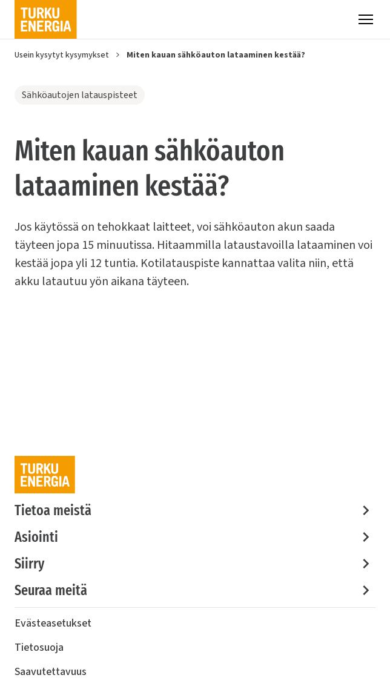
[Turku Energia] (46, 19)
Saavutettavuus (51, 671)
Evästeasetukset (53, 623)
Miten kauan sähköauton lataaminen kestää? (216, 55)
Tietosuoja (39, 647)
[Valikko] (365, 19)
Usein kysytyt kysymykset (62, 55)
